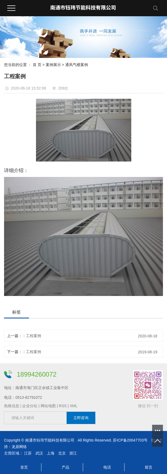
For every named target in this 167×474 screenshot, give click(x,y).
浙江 (73, 453)
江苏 (28, 453)
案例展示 (53, 64)
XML (73, 406)
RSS (63, 406)
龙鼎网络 (19, 447)
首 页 (37, 64)
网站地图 (48, 406)
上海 (50, 453)
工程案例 (33, 336)
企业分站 (29, 406)
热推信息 (11, 406)
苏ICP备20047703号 (130, 440)
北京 (62, 453)
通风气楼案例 (76, 64)
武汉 (39, 453)
